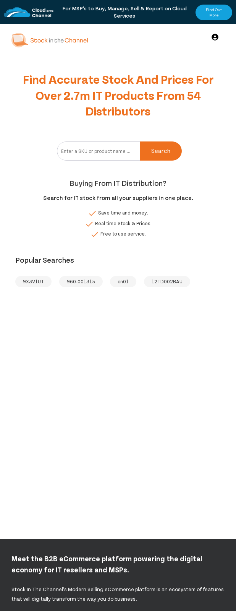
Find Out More (214, 12)
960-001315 (81, 281)
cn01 (123, 281)
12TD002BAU (167, 281)
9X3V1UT (33, 281)
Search (160, 150)
